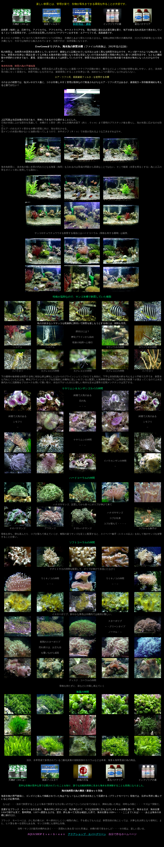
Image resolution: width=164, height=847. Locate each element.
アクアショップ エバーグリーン (87, 834)
